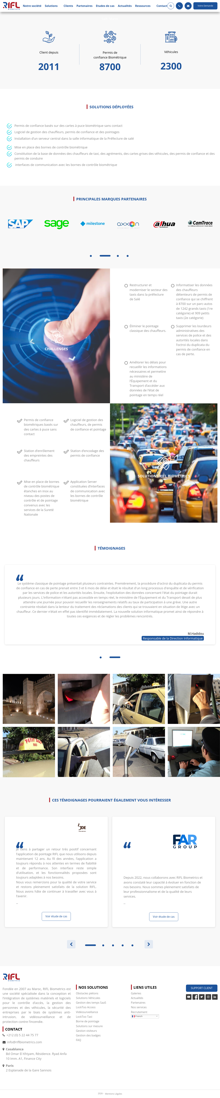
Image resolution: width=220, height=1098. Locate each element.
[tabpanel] (20, 232)
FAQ (78, 1040)
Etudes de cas (105, 6)
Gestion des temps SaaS (91, 1002)
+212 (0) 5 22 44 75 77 (20, 1035)
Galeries (136, 993)
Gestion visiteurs (86, 1031)
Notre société (32, 6)
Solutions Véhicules (88, 998)
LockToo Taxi (84, 1017)
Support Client (202, 988)
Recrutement (139, 1012)
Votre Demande (205, 5)
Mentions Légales (113, 1093)
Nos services (139, 1007)
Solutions (51, 6)
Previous (71, 944)
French (137, 1016)
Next (149, 944)
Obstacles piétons (87, 993)
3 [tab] (118, 256)
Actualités (125, 6)
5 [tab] (132, 945)
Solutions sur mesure (89, 1026)
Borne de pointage (87, 1021)
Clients (68, 6)
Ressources (142, 6)
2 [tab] (103, 945)
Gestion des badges (88, 1035)
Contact (162, 6)
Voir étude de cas (56, 916)
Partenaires (84, 6)
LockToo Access (86, 1007)
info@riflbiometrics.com (24, 1042)
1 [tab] (91, 256)
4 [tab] (128, 256)
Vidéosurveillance (87, 1012)
